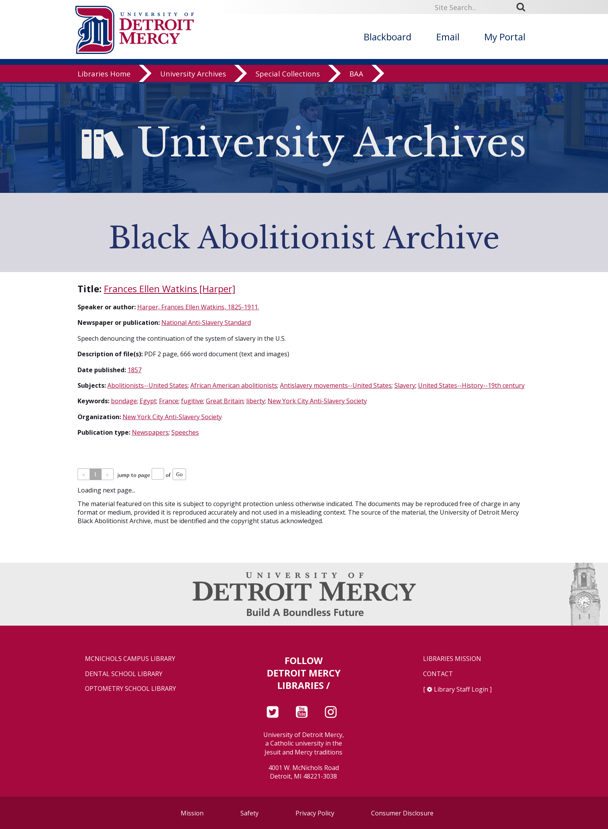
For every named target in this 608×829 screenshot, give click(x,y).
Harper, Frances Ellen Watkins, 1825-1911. (198, 307)
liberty (255, 401)
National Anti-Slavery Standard (206, 322)
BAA (356, 75)
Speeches (185, 432)
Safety (249, 813)
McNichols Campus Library (130, 659)
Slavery (404, 385)
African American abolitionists (233, 385)
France (168, 401)
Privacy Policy (314, 813)
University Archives (193, 75)
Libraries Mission (452, 659)
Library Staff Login (461, 689)
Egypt (148, 401)
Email (447, 36)
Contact (438, 674)
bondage (124, 401)
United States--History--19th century (471, 385)
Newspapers (150, 432)
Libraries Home (104, 75)
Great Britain (225, 401)
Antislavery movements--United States (336, 385)
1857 (135, 370)
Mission (192, 813)
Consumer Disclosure (402, 813)
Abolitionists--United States (147, 385)
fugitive (192, 401)
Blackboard (387, 36)
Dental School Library (123, 674)
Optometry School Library (130, 688)
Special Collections (288, 75)
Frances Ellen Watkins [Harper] (169, 288)
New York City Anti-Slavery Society (317, 401)
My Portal (504, 36)
